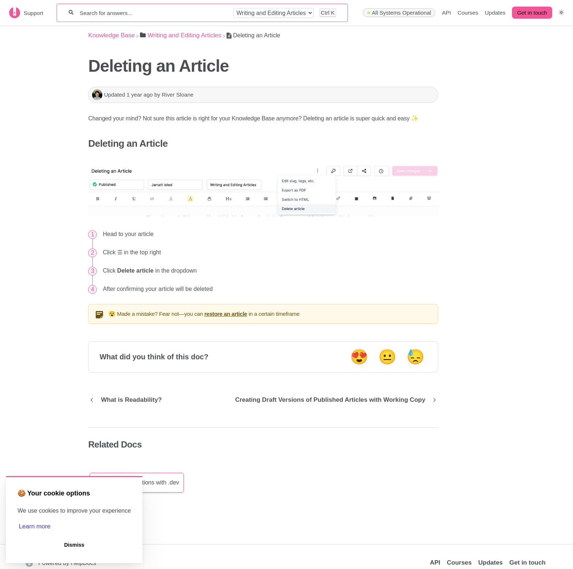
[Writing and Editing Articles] (180, 35)
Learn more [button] (34, 526)
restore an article (225, 314)
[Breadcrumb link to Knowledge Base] (111, 35)
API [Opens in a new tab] (435, 562)
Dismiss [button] (74, 545)
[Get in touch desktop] (532, 13)
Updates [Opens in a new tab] (490, 562)
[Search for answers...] (153, 13)
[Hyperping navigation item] (399, 13)
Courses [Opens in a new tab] (459, 562)
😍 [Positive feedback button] (359, 357)
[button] (561, 13)
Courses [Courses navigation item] (468, 13)
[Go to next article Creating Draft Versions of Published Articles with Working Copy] (333, 400)
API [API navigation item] (446, 13)
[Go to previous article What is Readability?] (127, 400)
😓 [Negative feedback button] (415, 357)
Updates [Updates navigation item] (495, 13)
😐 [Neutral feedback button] (387, 357)
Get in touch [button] (532, 13)
